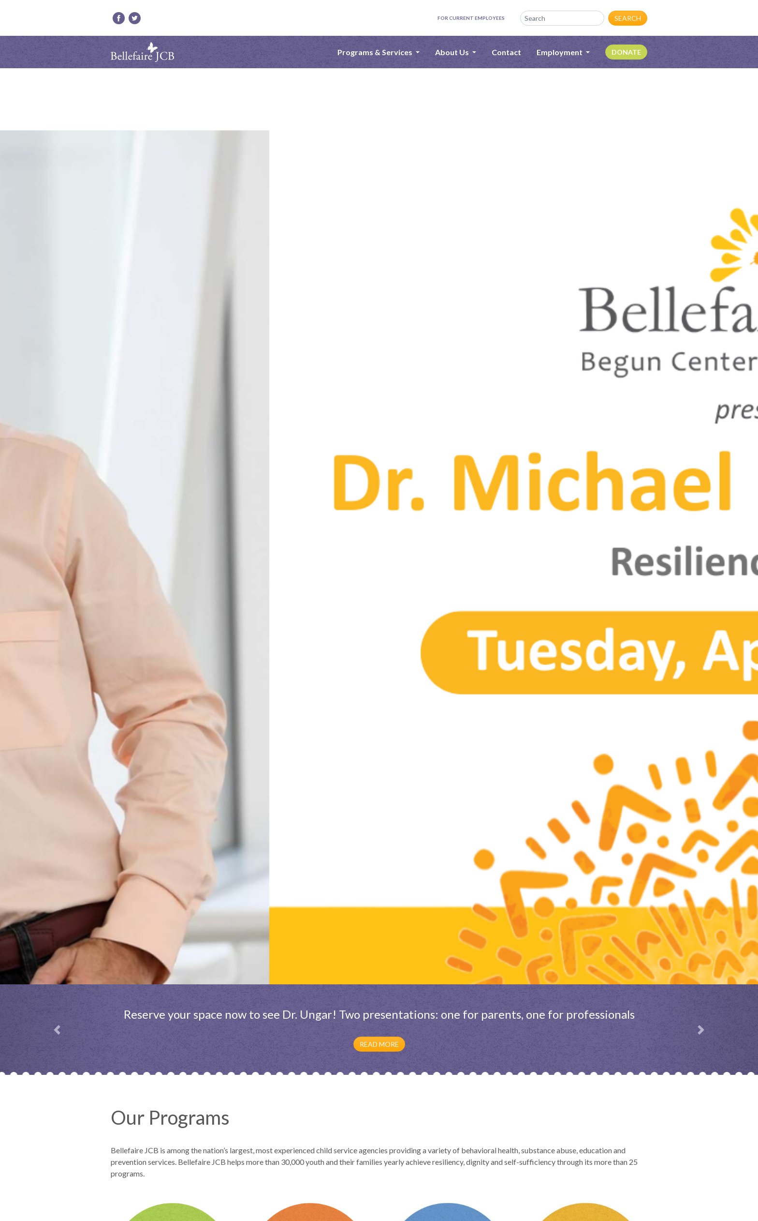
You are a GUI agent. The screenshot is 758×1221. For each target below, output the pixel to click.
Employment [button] (560, 52)
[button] (57, 1029)
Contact (506, 52)
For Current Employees (471, 18)
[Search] (562, 18)
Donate (626, 52)
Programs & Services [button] (375, 52)
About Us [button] (452, 52)
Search (627, 18)
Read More (379, 1044)
